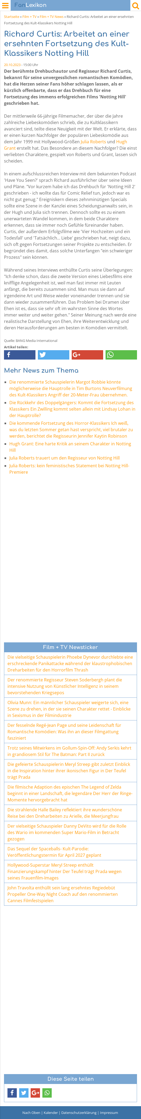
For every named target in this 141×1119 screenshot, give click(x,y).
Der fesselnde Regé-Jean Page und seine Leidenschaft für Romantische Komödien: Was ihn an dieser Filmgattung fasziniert (64, 731)
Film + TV (29, 16)
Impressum (109, 1112)
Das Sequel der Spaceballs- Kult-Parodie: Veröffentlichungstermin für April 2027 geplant (54, 852)
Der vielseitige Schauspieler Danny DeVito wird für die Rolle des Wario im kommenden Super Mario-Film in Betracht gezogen (66, 832)
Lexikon (31, 5)
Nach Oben (31, 1112)
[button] (19, 355)
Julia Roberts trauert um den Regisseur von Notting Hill (64, 458)
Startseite (11, 16)
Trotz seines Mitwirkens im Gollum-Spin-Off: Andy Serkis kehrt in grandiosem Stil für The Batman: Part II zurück (69, 751)
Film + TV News (51, 16)
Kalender (51, 1112)
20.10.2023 (12, 64)
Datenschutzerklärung (78, 1112)
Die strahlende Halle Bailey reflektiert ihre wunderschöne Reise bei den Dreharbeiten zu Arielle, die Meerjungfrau (64, 813)
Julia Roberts (93, 142)
